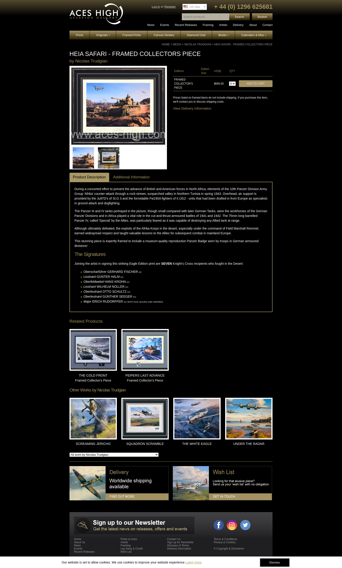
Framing (208, 25)
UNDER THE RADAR (248, 444)
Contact (267, 25)
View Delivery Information (192, 108)
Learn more (193, 562)
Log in (156, 6)
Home (166, 44)
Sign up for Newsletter (180, 542)
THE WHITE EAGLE (197, 444)
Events (164, 25)
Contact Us (173, 539)
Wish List (126, 551)
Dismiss (274, 562)
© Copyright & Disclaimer (229, 548)
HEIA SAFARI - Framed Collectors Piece (243, 44)
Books (223, 35)
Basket (262, 16)
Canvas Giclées (164, 35)
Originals (103, 35)
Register (170, 6)
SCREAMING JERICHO (93, 444)
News (151, 25)
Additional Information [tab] (131, 177)
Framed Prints (131, 35)
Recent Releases (186, 25)
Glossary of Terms (178, 545)
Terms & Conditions (225, 539)
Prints (79, 35)
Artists (223, 25)
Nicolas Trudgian (197, 44)
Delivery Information (179, 548)
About (253, 25)
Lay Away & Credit (131, 548)
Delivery (238, 25)
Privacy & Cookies (225, 542)
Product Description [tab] (89, 177)
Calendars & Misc (253, 35)
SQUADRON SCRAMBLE (145, 444)
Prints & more (128, 539)
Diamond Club (196, 35)
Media (177, 44)
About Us (79, 542)
